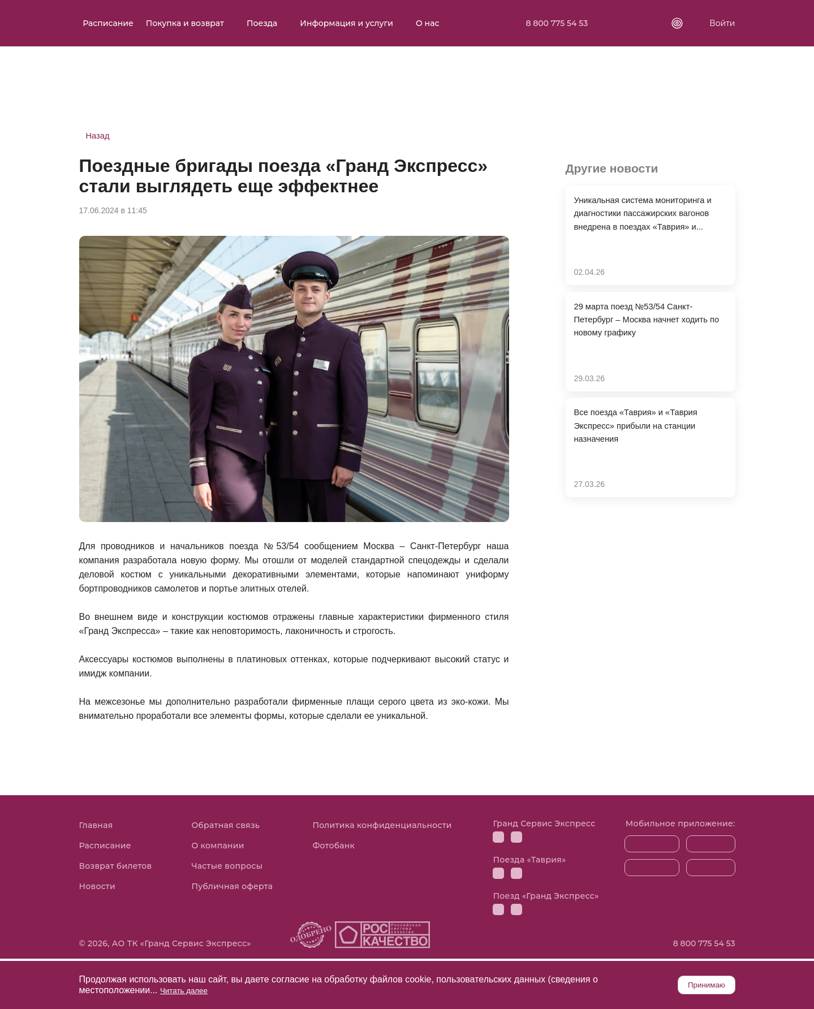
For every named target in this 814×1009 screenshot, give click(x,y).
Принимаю (695, 984)
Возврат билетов (115, 868)
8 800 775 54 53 (560, 23)
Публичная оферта (232, 888)
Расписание (116, 23)
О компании (217, 847)
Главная (96, 827)
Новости (97, 888)
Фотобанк (333, 847)
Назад (99, 136)
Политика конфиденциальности (381, 827)
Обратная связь (225, 827)
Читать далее (188, 990)
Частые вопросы (226, 868)
